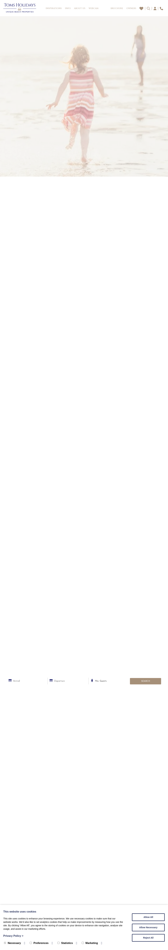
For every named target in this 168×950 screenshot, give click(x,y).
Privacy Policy (13, 935)
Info (68, 8)
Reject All (148, 937)
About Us (79, 8)
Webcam (93, 8)
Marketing (90, 943)
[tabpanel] (84, 96)
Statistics (65, 943)
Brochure (117, 8)
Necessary (12, 943)
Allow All (148, 917)
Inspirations (54, 8)
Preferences (39, 943)
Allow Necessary (148, 927)
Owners (131, 8)
